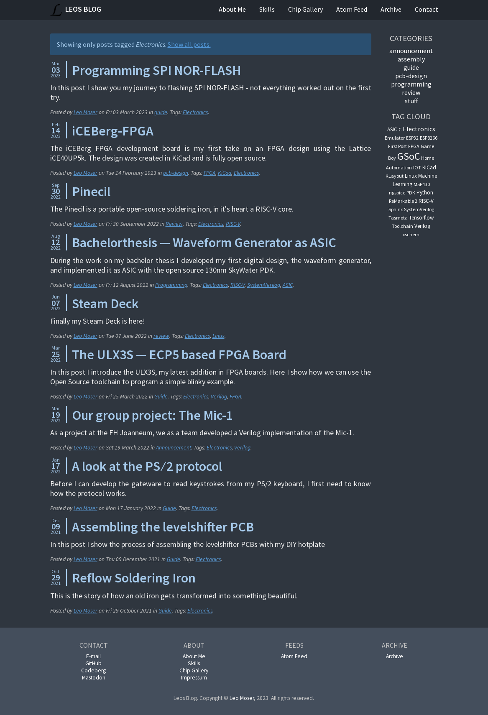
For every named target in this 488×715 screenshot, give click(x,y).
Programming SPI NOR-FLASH (156, 70)
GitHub (93, 663)
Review (174, 223)
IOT (417, 167)
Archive (391, 9)
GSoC (408, 156)
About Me (232, 9)
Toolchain (402, 226)
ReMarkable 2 (403, 201)
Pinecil (91, 191)
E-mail (93, 656)
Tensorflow (421, 217)
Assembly (411, 59)
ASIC (288, 285)
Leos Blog (75, 10)
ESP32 (412, 138)
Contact (426, 9)
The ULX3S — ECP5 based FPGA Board (179, 354)
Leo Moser (85, 112)
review (161, 336)
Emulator (395, 138)
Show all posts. (189, 44)
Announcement (173, 447)
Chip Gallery (305, 9)
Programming (171, 285)
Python (424, 192)
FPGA (209, 172)
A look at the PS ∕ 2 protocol (147, 466)
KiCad (224, 172)
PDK (410, 192)
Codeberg (93, 670)
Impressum (194, 677)
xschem (411, 234)
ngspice (397, 192)
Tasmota (398, 217)
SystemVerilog (263, 285)
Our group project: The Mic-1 (152, 415)
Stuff (411, 101)
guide (160, 112)
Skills (267, 9)
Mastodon (93, 677)
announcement (411, 50)
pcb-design (175, 172)
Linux (218, 336)
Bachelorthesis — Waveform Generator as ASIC (204, 242)
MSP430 (422, 184)
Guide (161, 396)
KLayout (395, 176)
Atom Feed (351, 9)
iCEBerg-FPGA (112, 131)
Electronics (195, 112)
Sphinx (395, 209)
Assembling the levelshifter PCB (163, 526)
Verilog (219, 396)
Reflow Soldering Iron (134, 577)
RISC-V (233, 223)
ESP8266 (428, 138)
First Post (397, 146)
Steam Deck (105, 303)
